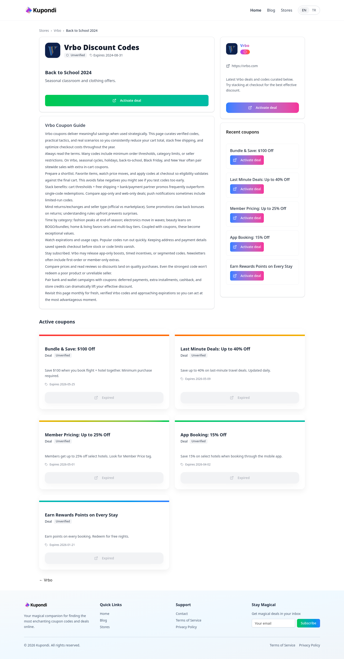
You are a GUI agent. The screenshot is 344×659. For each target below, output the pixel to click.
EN (304, 10)
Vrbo (57, 30)
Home (255, 10)
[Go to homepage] (41, 10)
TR (314, 10)
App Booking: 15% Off (250, 237)
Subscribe (308, 623)
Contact (182, 613)
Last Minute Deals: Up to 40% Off (260, 179)
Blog (271, 10)
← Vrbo (45, 580)
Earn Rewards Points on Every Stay (261, 266)
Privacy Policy (186, 627)
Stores (286, 10)
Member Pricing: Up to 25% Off (258, 208)
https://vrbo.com (242, 66)
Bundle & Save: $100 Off (252, 150)
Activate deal (126, 100)
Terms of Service (188, 620)
